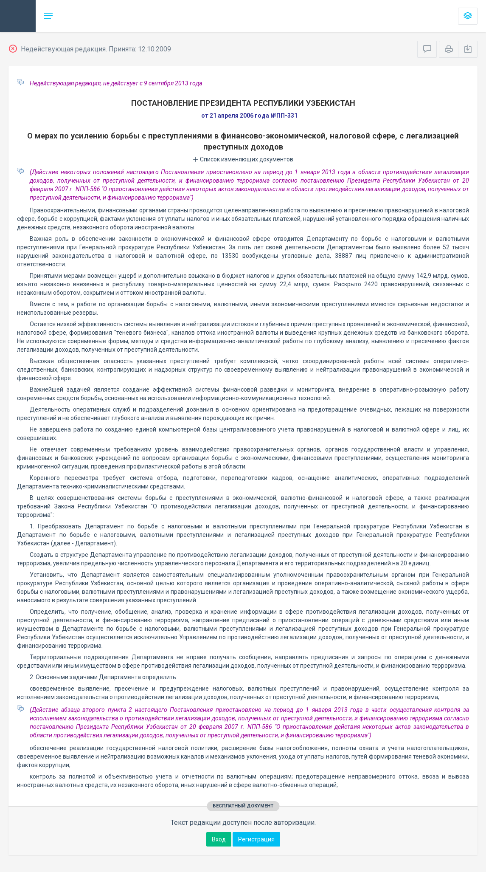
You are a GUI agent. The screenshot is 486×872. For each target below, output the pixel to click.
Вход (219, 839)
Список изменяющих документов (243, 159)
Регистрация (256, 839)
